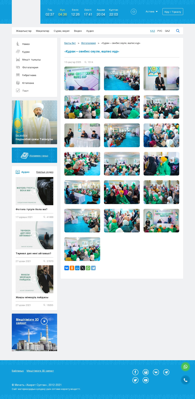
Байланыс (18, 370)
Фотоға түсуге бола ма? (31, 209)
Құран (23, 51)
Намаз (23, 44)
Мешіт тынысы (28, 59)
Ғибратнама (26, 75)
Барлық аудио (44, 171)
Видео (78, 30)
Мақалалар (42, 30)
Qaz (167, 30)
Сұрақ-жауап (62, 30)
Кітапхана (25, 83)
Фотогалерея (27, 67)
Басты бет (70, 43)
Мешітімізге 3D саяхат (40, 370)
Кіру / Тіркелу (173, 11)
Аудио (90, 30)
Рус (159, 30)
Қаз (152, 30)
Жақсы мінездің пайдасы (32, 297)
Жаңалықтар (23, 30)
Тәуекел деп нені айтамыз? (33, 253)
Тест (22, 90)
